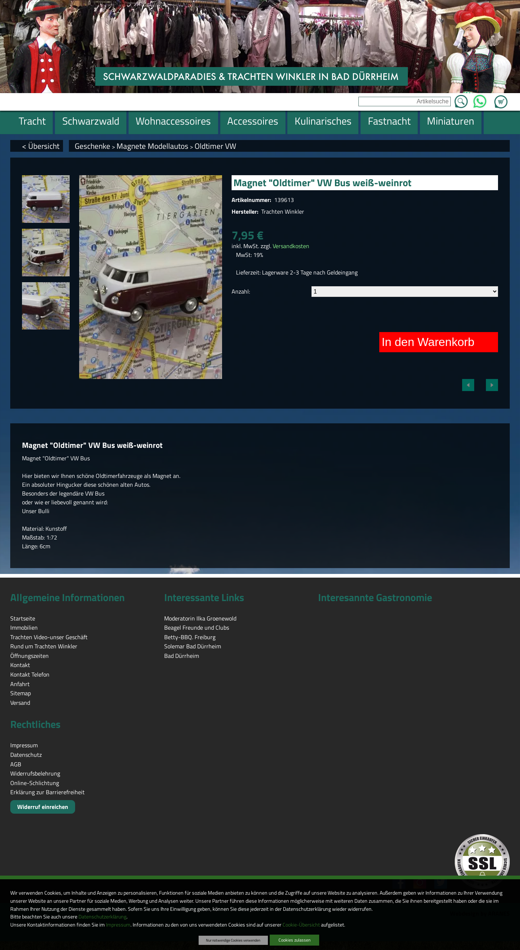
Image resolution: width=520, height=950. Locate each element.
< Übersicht (40, 146)
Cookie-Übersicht (301, 925)
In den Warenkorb (427, 342)
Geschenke (92, 146)
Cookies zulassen (294, 939)
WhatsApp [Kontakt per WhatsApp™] (479, 99)
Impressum (118, 925)
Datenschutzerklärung (102, 917)
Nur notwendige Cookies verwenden (233, 940)
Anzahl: (241, 291)
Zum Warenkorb (501, 97)
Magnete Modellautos (152, 146)
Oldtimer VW (215, 146)
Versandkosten (291, 246)
